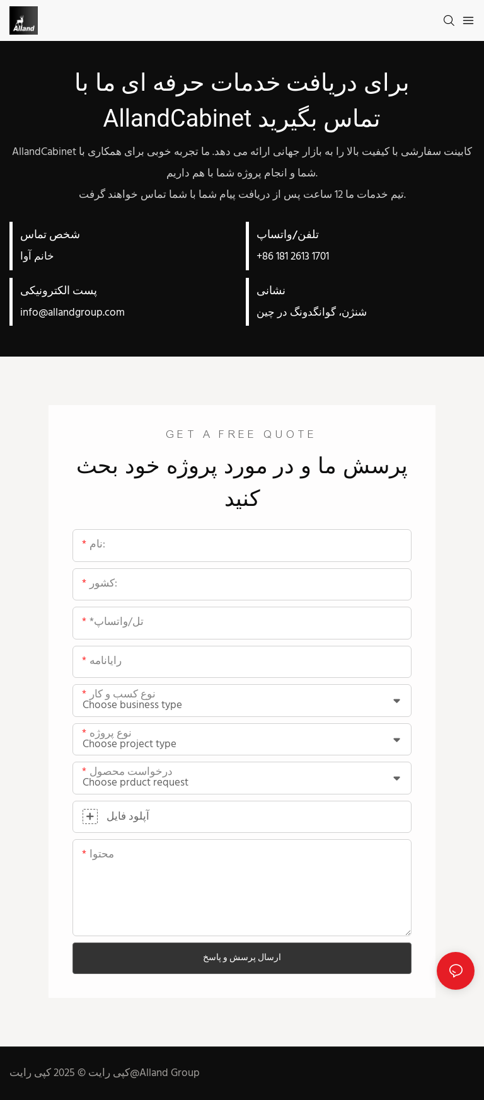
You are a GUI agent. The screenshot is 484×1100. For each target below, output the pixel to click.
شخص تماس (50, 235)
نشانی (270, 291)
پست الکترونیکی (58, 291)
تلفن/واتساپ (287, 235)
